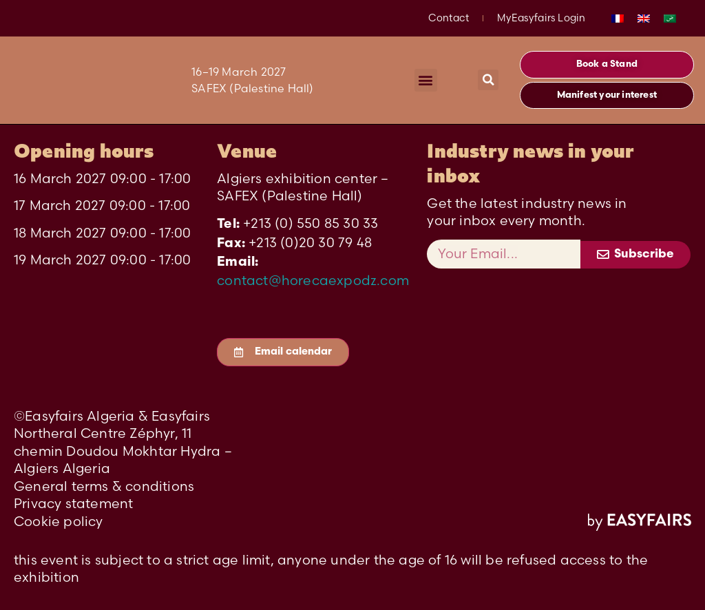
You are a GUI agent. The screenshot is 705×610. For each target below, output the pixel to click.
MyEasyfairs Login (541, 18)
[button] (425, 80)
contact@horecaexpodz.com (313, 280)
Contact (448, 18)
